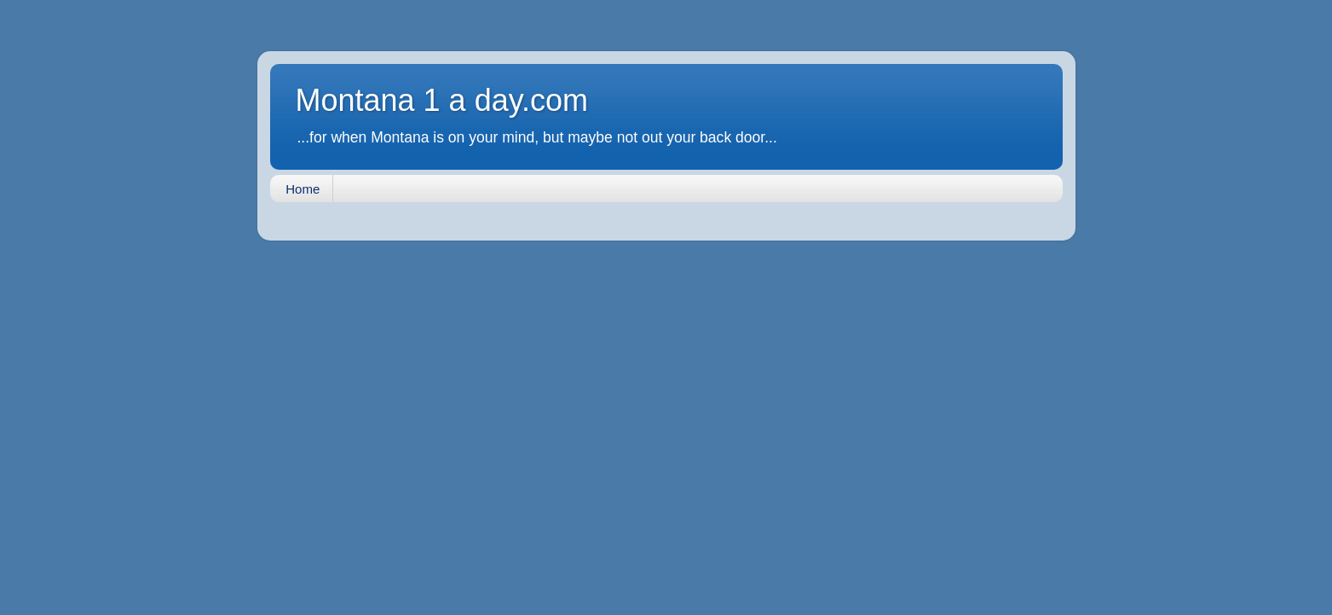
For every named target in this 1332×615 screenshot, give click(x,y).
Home (302, 189)
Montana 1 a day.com (442, 100)
